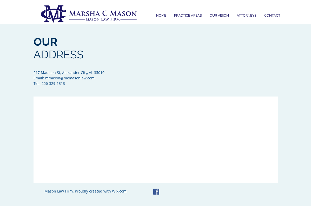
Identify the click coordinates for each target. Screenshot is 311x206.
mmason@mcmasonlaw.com (70, 77)
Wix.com (119, 191)
